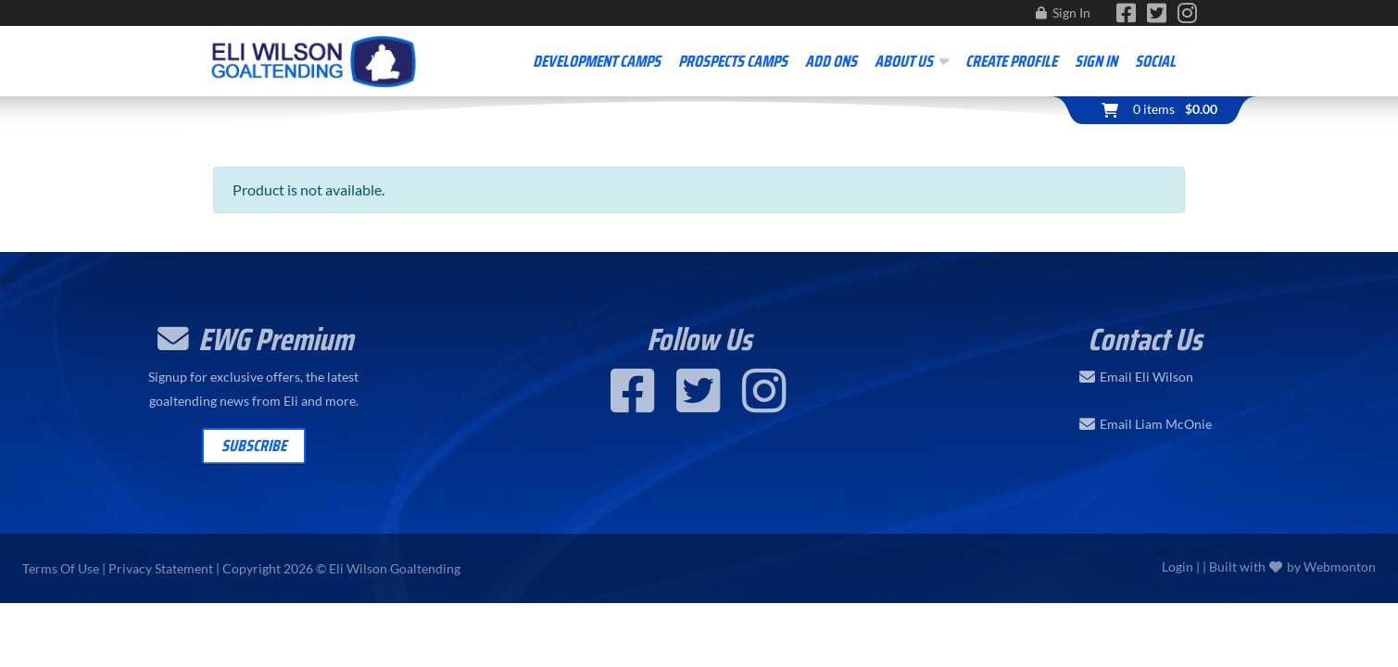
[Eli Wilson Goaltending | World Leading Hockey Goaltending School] (315, 58)
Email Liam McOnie (1156, 424)
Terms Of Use (60, 568)
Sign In (1071, 13)
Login (1177, 566)
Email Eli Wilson (1146, 377)
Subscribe (253, 446)
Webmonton (1340, 566)
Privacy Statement (160, 568)
